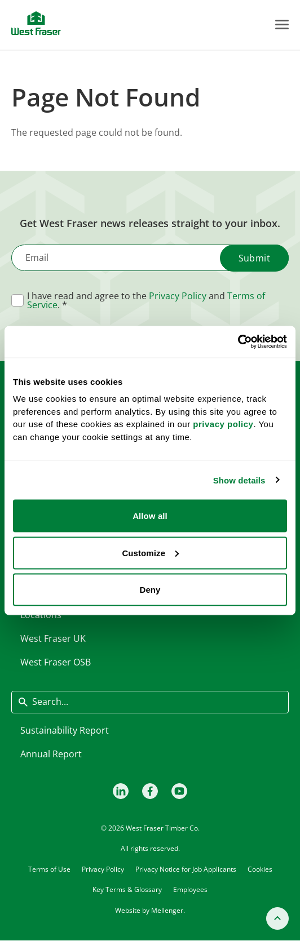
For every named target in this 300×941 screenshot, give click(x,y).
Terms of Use (49, 868)
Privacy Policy (177, 296)
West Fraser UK (53, 638)
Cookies (260, 868)
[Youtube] (179, 791)
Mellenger (167, 910)
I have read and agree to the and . (146, 300)
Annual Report (51, 754)
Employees (190, 889)
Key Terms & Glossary (127, 889)
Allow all (150, 516)
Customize (150, 552)
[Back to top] (277, 918)
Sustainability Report (64, 730)
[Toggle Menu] (282, 24)
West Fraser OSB (55, 662)
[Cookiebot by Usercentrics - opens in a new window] (237, 342)
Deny (149, 589)
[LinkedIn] (121, 791)
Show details (239, 480)
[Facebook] (150, 791)
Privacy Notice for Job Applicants (185, 868)
